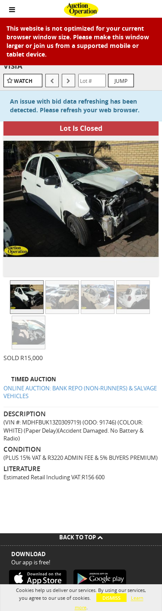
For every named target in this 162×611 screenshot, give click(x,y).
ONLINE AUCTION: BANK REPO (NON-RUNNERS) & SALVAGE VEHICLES (80, 392)
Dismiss (111, 598)
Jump (120, 80)
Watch (23, 81)
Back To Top (81, 537)
